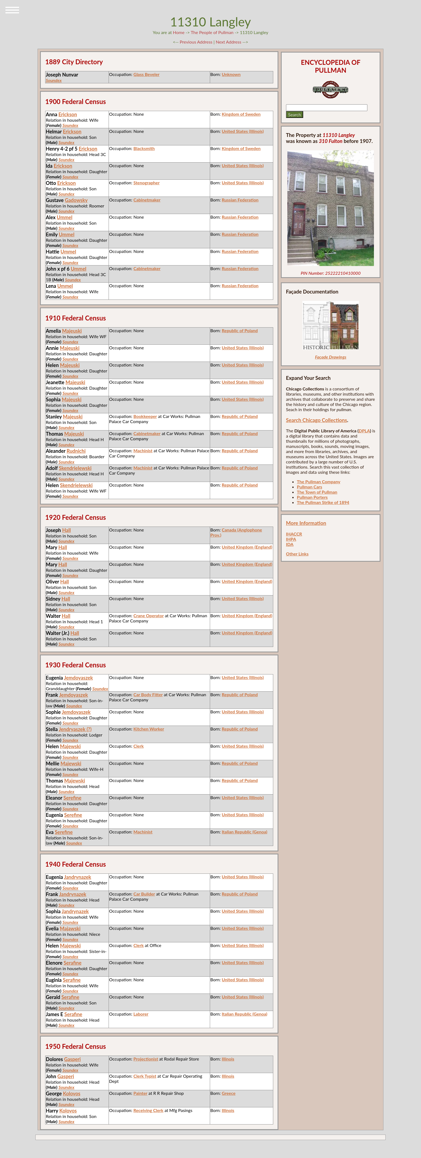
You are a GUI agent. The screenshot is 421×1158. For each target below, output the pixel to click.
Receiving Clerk (148, 1110)
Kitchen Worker (148, 728)
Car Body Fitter (148, 694)
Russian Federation (240, 199)
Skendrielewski (75, 468)
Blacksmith (144, 148)
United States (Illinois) (243, 131)
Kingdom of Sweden (241, 114)
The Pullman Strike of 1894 (323, 502)
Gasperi (72, 1059)
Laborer (140, 1013)
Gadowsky (76, 200)
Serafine (73, 963)
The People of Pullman (212, 32)
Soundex (54, 80)
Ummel (64, 217)
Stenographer (146, 182)
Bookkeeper (145, 416)
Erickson (68, 114)
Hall (66, 530)
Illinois (228, 1058)
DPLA (364, 430)
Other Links (297, 553)
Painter (140, 1093)
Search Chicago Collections (316, 420)
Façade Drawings (330, 356)
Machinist (142, 450)
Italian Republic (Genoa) (244, 831)
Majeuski (72, 331)
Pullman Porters (312, 497)
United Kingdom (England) (247, 546)
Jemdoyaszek (78, 678)
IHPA (291, 539)
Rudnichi (76, 451)
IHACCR (294, 533)
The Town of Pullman (317, 491)
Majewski (70, 746)
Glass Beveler (146, 74)
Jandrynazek (77, 877)
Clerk (138, 745)
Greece (228, 1093)
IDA (290, 544)
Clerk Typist (144, 1075)
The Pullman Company (318, 481)
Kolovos (71, 1093)
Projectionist (145, 1058)
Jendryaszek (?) (75, 729)
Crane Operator (148, 615)
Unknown (231, 74)
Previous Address (196, 41)
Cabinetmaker (146, 199)
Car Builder (144, 893)
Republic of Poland (240, 330)
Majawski (70, 928)
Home (179, 32)
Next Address (229, 41)
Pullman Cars (309, 486)
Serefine (72, 798)
